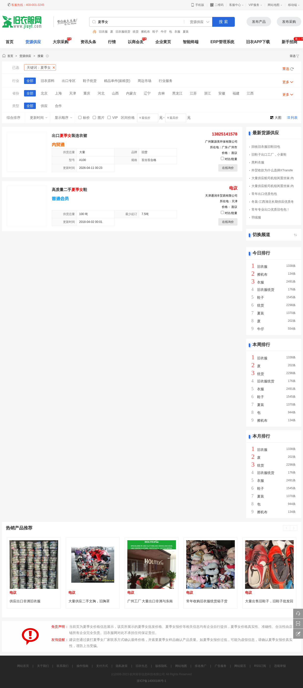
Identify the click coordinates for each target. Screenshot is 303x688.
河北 (101, 93)
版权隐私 (161, 666)
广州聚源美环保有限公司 (221, 141)
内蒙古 (131, 93)
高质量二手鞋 (69, 190)
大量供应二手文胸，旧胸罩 (89, 601)
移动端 (292, 5)
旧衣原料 (47, 81)
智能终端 (190, 42)
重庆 (86, 93)
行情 (112, 42)
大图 (278, 118)
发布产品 (259, 22)
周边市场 (144, 81)
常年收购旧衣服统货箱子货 (206, 601)
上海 (58, 93)
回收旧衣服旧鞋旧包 (265, 146)
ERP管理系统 (222, 42)
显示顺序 (63, 118)
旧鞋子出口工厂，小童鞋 (269, 154)
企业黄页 (163, 42)
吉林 (161, 93)
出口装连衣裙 (69, 136)
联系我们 (62, 666)
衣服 (177, 31)
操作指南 (82, 666)
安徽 (221, 93)
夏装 (186, 31)
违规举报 (280, 666)
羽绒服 (256, 217)
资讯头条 (88, 42)
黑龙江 (177, 93)
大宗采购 (60, 42)
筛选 (295, 56)
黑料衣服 (257, 162)
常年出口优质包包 (264, 194)
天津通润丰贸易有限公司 (221, 195)
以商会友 (136, 42)
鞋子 (155, 31)
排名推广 (201, 666)
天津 (72, 93)
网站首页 (23, 666)
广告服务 (220, 666)
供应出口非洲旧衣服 (25, 601)
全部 (29, 81)
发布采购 (289, 22)
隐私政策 (122, 666)
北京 (44, 93)
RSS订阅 (260, 666)
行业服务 (165, 81)
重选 (285, 68)
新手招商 (289, 42)
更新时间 (39, 118)
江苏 (193, 93)
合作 (58, 106)
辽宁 (147, 93)
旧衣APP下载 (258, 42)
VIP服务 (254, 5)
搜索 (40, 56)
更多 (285, 82)
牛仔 (164, 31)
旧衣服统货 (123, 31)
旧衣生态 (141, 666)
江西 (250, 93)
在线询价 (228, 168)
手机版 (197, 5)
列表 (294, 118)
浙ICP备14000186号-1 (151, 681)
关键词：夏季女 (39, 67)
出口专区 (69, 81)
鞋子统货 (90, 81)
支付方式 (102, 666)
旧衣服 (103, 31)
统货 (136, 31)
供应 (44, 106)
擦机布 (145, 31)
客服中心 (235, 5)
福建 (236, 93)
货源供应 (33, 42)
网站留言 (240, 666)
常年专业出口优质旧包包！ (270, 209)
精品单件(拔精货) (117, 81)
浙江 (207, 93)
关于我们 (43, 666)
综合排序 (13, 118)
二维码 (217, 5)
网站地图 (273, 5)
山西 (115, 93)
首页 (10, 56)
